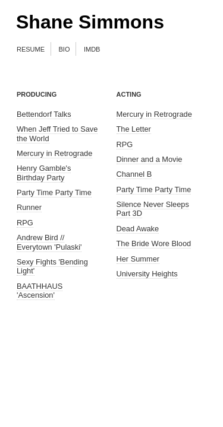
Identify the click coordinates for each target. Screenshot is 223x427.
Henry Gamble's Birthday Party (44, 172)
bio (64, 48)
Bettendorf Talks (44, 114)
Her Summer (138, 258)
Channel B (134, 174)
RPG (25, 222)
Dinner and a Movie (150, 159)
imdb (92, 48)
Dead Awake (138, 228)
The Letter (134, 129)
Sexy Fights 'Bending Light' (52, 266)
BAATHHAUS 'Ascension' (39, 290)
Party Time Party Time (54, 192)
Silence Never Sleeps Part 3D (153, 209)
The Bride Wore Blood (154, 243)
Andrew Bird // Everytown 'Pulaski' (49, 242)
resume (31, 48)
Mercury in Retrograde (54, 153)
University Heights (147, 273)
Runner (29, 207)
